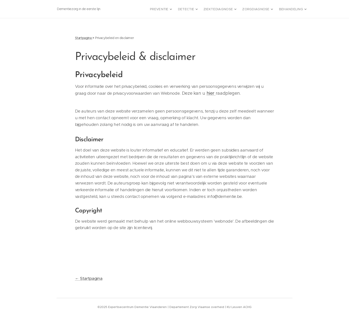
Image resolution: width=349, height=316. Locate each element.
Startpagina (84, 38)
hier (211, 93)
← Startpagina (89, 278)
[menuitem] (172, 9)
